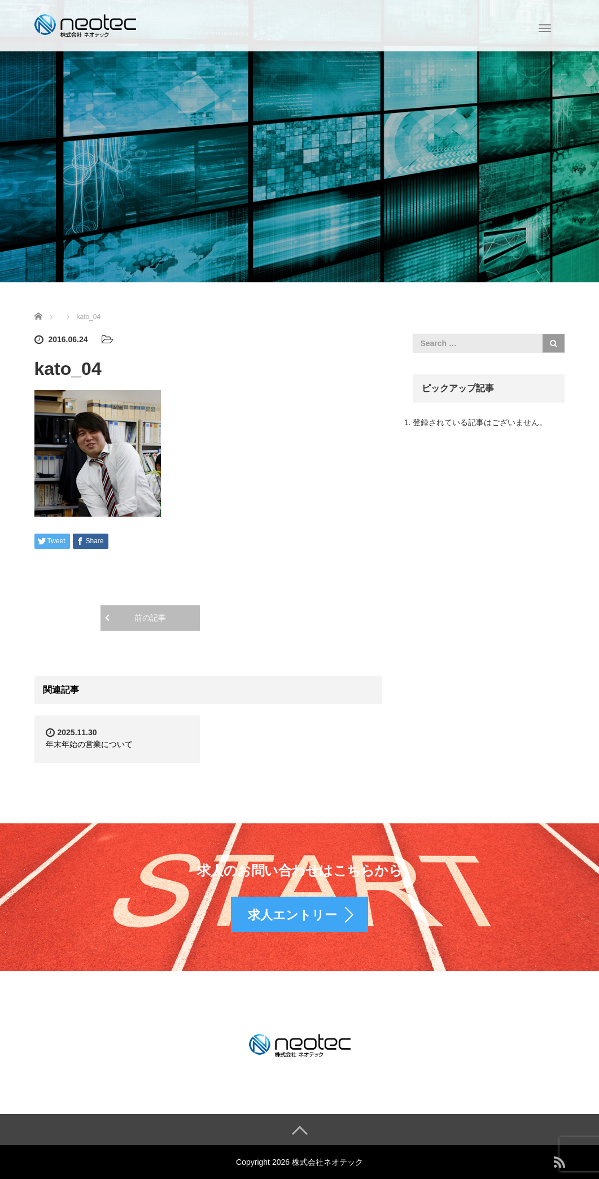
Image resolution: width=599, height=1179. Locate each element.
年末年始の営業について (89, 744)
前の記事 (150, 617)
